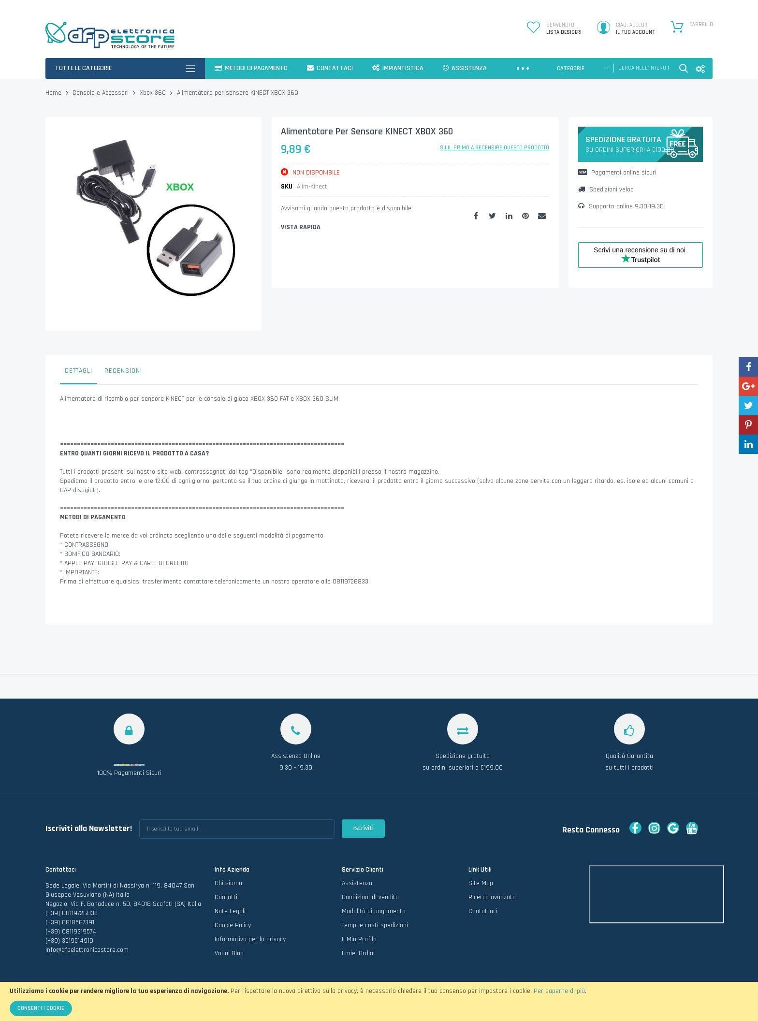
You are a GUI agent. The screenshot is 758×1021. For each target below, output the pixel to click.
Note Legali (230, 911)
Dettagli (78, 370)
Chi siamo (228, 883)
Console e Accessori (101, 92)
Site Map (480, 883)
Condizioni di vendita (370, 897)
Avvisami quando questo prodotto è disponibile (346, 208)
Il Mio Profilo (359, 939)
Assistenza (357, 883)
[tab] (78, 373)
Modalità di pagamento (374, 911)
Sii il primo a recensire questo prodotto (494, 147)
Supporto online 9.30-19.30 (621, 206)
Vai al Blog (229, 953)
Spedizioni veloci (606, 189)
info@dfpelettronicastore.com (87, 950)
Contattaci (482, 911)
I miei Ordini (358, 953)
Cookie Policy (233, 925)
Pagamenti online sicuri (617, 172)
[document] (379, 1001)
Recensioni (123, 370)
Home (53, 92)
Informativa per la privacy (250, 939)
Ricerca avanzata (492, 897)
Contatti (226, 897)
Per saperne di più (559, 991)
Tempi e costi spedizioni (375, 925)
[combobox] (643, 68)
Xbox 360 (153, 92)
